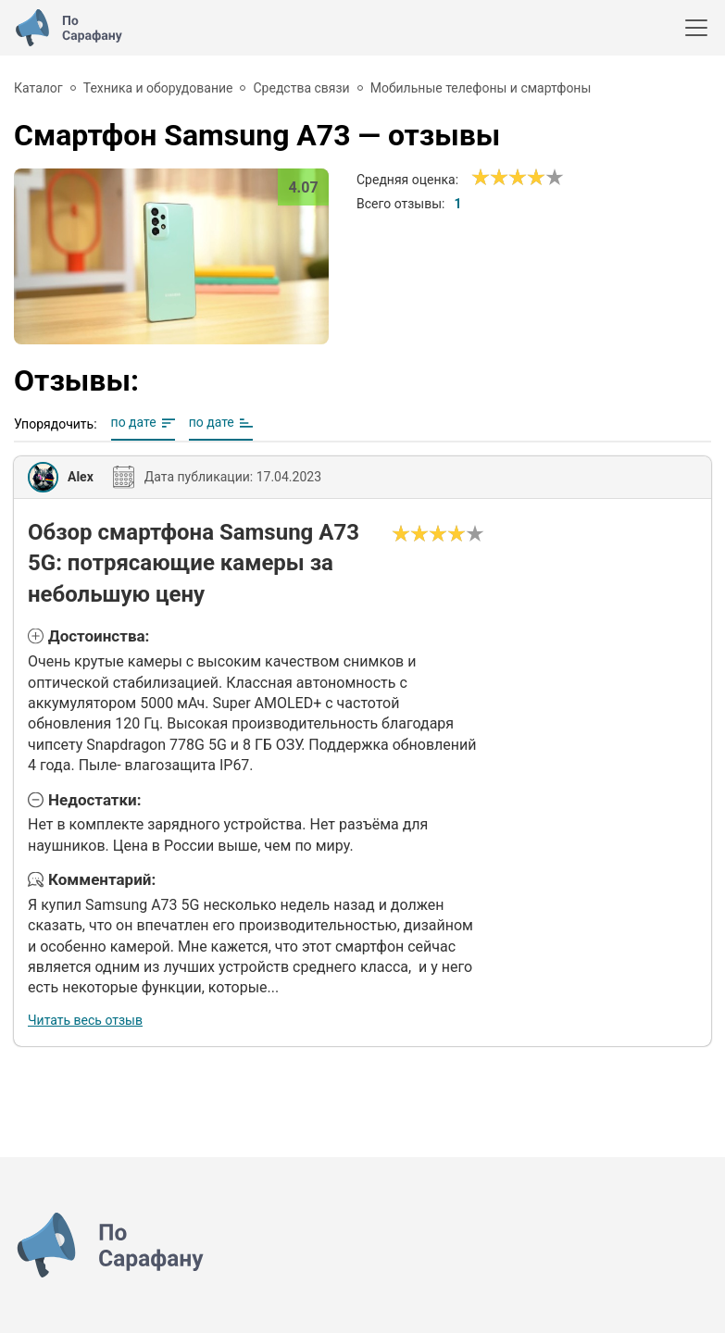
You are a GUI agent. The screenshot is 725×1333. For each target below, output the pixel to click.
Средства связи (301, 88)
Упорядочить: (55, 424)
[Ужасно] (480, 177)
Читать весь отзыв (85, 1020)
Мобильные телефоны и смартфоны (481, 88)
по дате (133, 422)
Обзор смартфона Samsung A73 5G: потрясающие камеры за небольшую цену (193, 563)
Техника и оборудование (158, 88)
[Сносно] (489, 177)
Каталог (38, 88)
